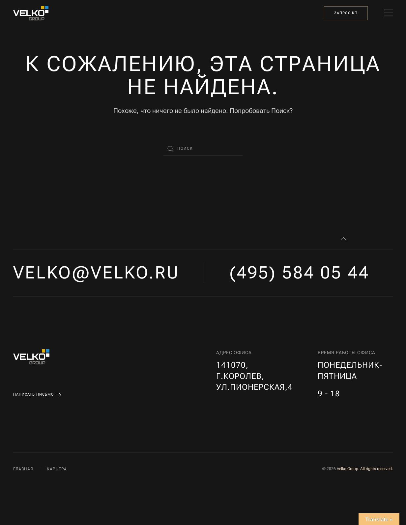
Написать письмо (33, 394)
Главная (23, 469)
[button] (388, 13)
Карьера (57, 469)
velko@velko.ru (96, 273)
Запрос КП (346, 13)
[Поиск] (203, 149)
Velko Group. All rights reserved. (365, 468)
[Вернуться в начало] (30, 13)
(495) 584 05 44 (299, 273)
